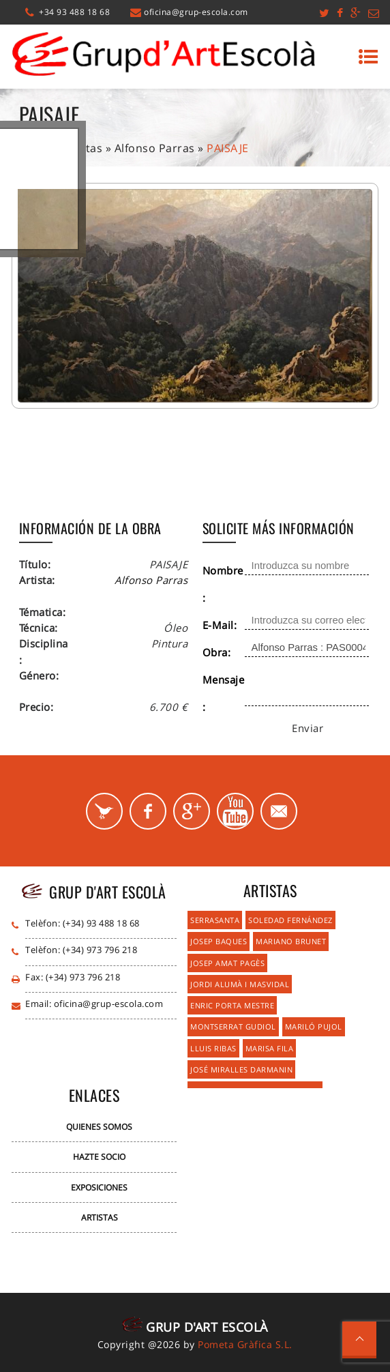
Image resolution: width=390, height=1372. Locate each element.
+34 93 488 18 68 (74, 12)
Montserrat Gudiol (233, 1026)
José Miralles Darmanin (241, 1069)
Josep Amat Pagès (227, 963)
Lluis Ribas (213, 1048)
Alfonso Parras (155, 148)
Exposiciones (99, 1187)
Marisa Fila (269, 1048)
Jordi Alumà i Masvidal (239, 984)
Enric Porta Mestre (232, 1005)
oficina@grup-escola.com (196, 12)
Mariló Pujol (313, 1026)
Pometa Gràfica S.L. (245, 1344)
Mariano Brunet (291, 941)
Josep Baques (218, 941)
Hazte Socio (99, 1157)
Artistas (99, 1217)
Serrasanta (214, 920)
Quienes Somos (99, 1127)
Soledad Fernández (290, 920)
